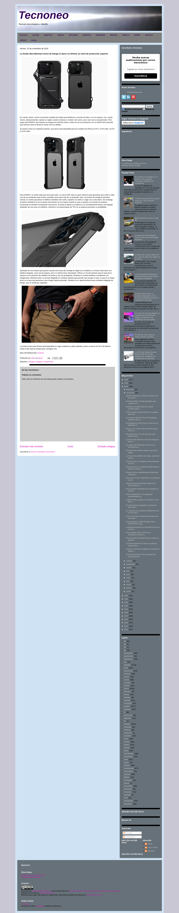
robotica (127, 765)
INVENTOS (87, 35)
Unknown (151, 851)
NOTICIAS (149, 35)
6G (125, 647)
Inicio (70, 446)
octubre (129, 561)
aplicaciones (128, 656)
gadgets (39, 362)
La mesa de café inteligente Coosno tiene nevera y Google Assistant (146, 237)
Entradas (127, 833)
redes (126, 759)
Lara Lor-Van (153, 847)
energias (127, 700)
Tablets (126, 777)
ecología (127, 697)
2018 (126, 612)
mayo (128, 578)
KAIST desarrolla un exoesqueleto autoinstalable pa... (139, 495)
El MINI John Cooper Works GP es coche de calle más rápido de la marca (147, 257)
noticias (127, 748)
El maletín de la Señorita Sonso (134, 163)
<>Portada (25, 904)
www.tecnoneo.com (47, 893)
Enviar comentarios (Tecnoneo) (43, 452)
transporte (128, 792)
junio (128, 574)
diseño (126, 689)
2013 (126, 629)
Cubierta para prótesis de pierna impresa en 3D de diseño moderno (147, 200)
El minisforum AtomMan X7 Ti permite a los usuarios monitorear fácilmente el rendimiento (146, 180)
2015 (126, 623)
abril (128, 581)
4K (125, 641)
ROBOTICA (48, 35)
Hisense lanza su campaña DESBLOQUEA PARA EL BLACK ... (142, 468)
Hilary (150, 844)
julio (127, 571)
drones (126, 694)
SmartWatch (128, 771)
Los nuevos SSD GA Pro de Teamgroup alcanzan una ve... (141, 419)
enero (128, 591)
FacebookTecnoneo (134, 92)
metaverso (128, 733)
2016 (126, 619)
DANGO (40, 353)
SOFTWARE (73, 35)
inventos (127, 724)
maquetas (127, 727)
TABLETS (125, 35)
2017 (126, 616)
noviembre (130, 393)
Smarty (34, 40)
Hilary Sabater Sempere (41, 891)
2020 (126, 606)
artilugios (31, 362)
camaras (127, 674)
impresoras (128, 715)
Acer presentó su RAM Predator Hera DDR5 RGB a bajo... (140, 523)
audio (126, 668)
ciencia (126, 677)
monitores (127, 736)
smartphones (48, 362)
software (127, 774)
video (126, 798)
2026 (126, 380)
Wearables (128, 804)
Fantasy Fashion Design (131, 165)
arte (125, 662)
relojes (126, 762)
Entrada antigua (106, 446)
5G (125, 644)
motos (126, 739)
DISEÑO (137, 35)
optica (126, 751)
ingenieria (127, 718)
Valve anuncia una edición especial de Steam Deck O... (140, 484)
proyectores (128, 756)
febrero (129, 588)
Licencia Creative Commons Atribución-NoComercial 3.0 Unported (94, 891)
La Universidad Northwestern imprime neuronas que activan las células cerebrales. (146, 276)
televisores (128, 789)
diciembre (130, 389)
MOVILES (113, 35)
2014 (126, 626)
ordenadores (129, 754)
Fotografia (128, 703)
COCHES (35, 35)
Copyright (40, 906)
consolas (127, 683)
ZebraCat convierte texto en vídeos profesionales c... (139, 408)
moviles (127, 742)
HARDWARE (100, 35)
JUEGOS (23, 40)
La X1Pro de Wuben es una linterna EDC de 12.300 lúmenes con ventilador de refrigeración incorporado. (145, 355)
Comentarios (129, 837)
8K (125, 650)
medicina (127, 730)
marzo (128, 585)
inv (125, 721)
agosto (129, 568)
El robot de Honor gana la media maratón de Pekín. (145, 336)
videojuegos (128, 801)
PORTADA (23, 35)
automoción (128, 671)
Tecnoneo (44, 15)
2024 (126, 386)
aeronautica (128, 653)
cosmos (127, 686)
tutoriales (127, 795)
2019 (126, 609)
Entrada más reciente (31, 446)
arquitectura (128, 659)
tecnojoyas (128, 780)
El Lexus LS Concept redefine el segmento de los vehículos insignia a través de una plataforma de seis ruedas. (147, 316)
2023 (126, 596)
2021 (126, 602)
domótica (127, 691)
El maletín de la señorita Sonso (33, 875)
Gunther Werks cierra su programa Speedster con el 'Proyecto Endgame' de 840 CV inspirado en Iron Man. (147, 297)
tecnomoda (128, 786)
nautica (126, 745)
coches (126, 680)
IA (124, 712)
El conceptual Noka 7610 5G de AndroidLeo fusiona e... (138, 534)
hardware (127, 709)
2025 (126, 383)
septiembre (130, 564)
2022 (126, 599)
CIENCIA (60, 35)
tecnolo (126, 783)
